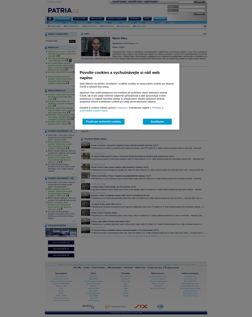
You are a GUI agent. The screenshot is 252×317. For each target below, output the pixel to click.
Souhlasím (157, 121)
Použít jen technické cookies (103, 121)
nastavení (122, 107)
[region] (127, 96)
